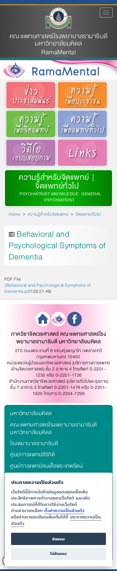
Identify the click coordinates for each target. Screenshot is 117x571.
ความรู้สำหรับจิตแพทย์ (53, 177)
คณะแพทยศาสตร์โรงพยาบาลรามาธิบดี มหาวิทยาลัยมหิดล (59, 40)
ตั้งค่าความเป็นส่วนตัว (64, 510)
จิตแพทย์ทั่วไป (88, 214)
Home (14, 214)
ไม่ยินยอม (58, 554)
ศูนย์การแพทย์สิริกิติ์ (32, 454)
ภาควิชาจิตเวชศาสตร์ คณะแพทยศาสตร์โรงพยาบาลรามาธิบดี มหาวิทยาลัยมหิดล (58, 337)
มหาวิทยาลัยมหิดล (31, 413)
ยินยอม (58, 539)
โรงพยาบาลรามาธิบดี (34, 443)
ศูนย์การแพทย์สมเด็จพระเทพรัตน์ (46, 466)
